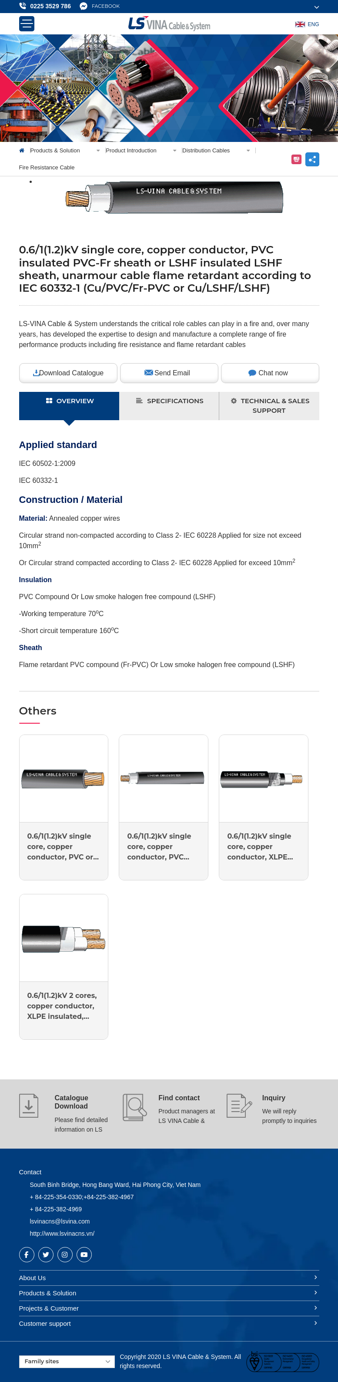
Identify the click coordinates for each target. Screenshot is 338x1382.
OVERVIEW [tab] (70, 401)
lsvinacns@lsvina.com (60, 1221)
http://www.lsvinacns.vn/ (62, 1233)
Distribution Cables (219, 150)
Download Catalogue (71, 373)
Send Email (172, 373)
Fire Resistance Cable (47, 167)
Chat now (273, 373)
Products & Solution (68, 150)
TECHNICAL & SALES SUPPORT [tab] (270, 406)
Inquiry (273, 1098)
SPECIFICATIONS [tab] (169, 401)
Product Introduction (144, 150)
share (312, 159)
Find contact (179, 1098)
